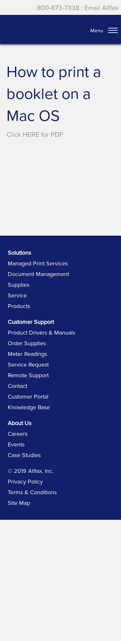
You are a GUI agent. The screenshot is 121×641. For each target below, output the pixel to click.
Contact (17, 386)
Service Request (28, 364)
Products (19, 306)
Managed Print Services (38, 263)
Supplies (18, 285)
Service (17, 295)
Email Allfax (101, 7)
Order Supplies (27, 343)
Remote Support (28, 375)
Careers (17, 434)
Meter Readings (27, 354)
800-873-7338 (58, 7)
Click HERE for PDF (34, 134)
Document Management (38, 274)
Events (16, 444)
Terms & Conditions (32, 492)
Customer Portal (28, 396)
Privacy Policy (25, 481)
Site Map (19, 503)
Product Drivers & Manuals (41, 332)
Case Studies (24, 455)
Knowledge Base (29, 407)
